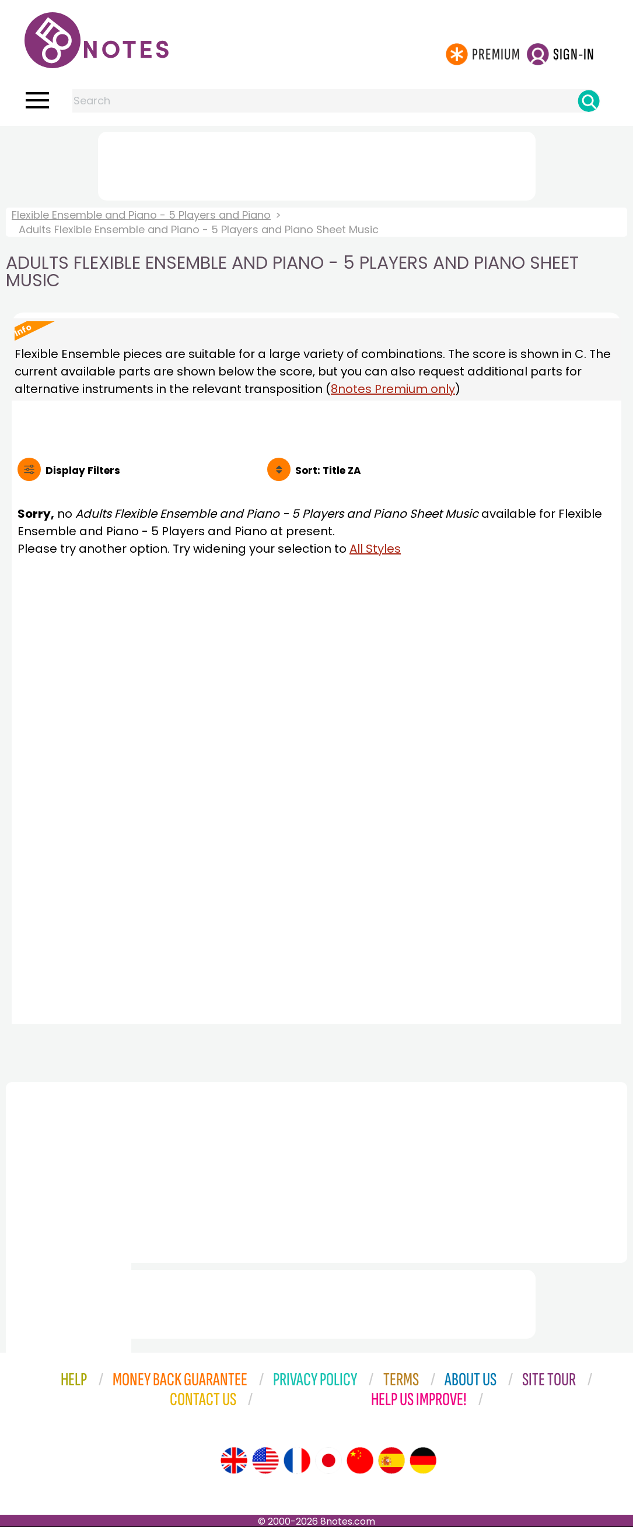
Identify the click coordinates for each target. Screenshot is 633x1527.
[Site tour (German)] (423, 1460)
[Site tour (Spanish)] (391, 1460)
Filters (83, 471)
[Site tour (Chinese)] (360, 1460)
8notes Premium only (393, 389)
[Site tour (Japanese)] (328, 1460)
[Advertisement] (316, 164)
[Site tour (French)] (297, 1460)
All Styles (375, 548)
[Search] (589, 101)
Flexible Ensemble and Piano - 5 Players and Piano (141, 215)
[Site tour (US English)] (265, 1460)
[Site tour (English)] (234, 1460)
